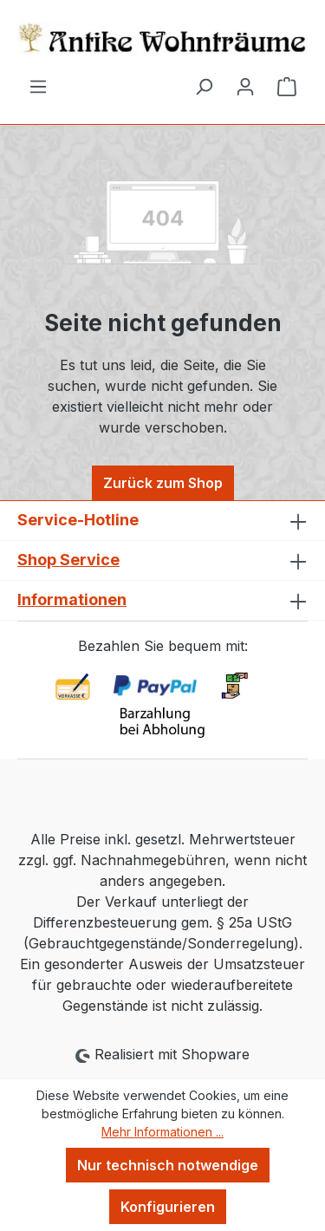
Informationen (72, 599)
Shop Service (68, 559)
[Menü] (38, 85)
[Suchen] (203, 85)
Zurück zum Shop (163, 483)
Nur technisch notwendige (167, 1165)
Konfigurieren (167, 1206)
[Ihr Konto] (245, 85)
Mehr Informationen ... (162, 1131)
